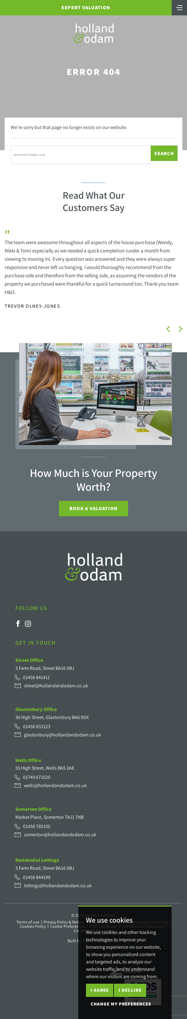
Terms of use (27, 922)
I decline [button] (130, 990)
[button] (168, 329)
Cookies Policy (33, 926)
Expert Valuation (85, 7)
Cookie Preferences (67, 926)
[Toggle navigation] (179, 7)
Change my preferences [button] (121, 1004)
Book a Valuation (93, 508)
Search (164, 153)
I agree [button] (100, 990)
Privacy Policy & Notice (64, 922)
